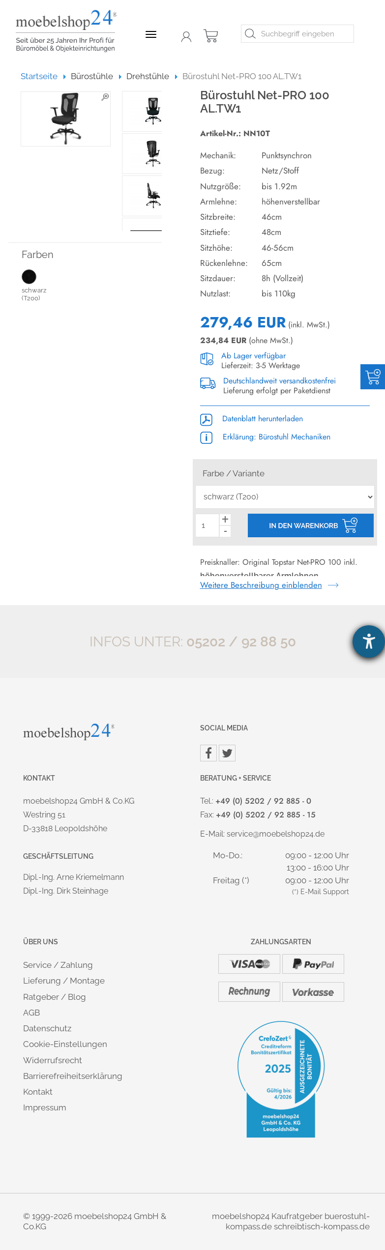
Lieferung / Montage (64, 981)
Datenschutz (47, 1028)
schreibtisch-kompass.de (322, 1226)
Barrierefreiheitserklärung (72, 1076)
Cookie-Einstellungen (65, 1044)
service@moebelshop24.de (276, 834)
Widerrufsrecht (52, 1060)
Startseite (43, 76)
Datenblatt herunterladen (251, 418)
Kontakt (38, 1092)
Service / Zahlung (58, 965)
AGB (31, 1012)
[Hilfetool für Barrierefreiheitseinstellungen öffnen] (369, 641)
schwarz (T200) (43, 285)
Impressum (44, 1107)
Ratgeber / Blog (54, 997)
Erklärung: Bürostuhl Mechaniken (265, 436)
